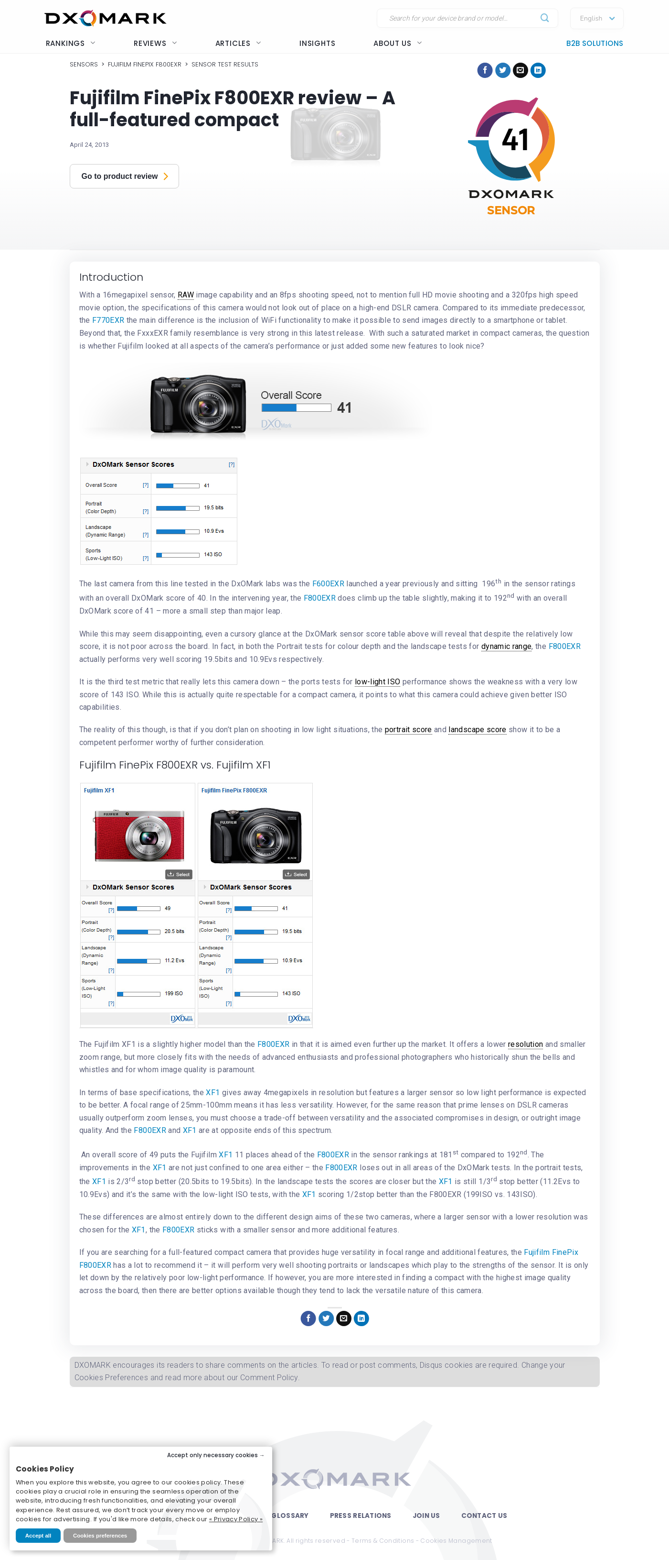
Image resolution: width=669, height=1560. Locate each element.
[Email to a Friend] (520, 70)
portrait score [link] (408, 729)
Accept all (38, 1535)
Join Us (426, 1515)
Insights (317, 43)
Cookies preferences (100, 1535)
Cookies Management (456, 1541)
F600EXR (329, 584)
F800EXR (321, 598)
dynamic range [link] (506, 646)
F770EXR (108, 320)
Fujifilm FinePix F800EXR (144, 64)
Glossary (289, 1515)
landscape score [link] (477, 729)
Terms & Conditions (382, 1541)
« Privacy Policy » (236, 1519)
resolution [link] (525, 1044)
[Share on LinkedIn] (538, 70)
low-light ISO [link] (378, 681)
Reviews (155, 43)
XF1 (214, 1092)
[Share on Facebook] (485, 70)
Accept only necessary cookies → (216, 1455)
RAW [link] (186, 294)
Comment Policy (269, 1377)
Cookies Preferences (111, 1377)
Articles (238, 43)
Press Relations (361, 1515)
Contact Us (484, 1515)
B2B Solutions (594, 43)
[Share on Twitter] (502, 70)
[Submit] (545, 18)
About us (397, 43)
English (591, 18)
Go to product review (125, 176)
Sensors (84, 64)
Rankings (71, 43)
